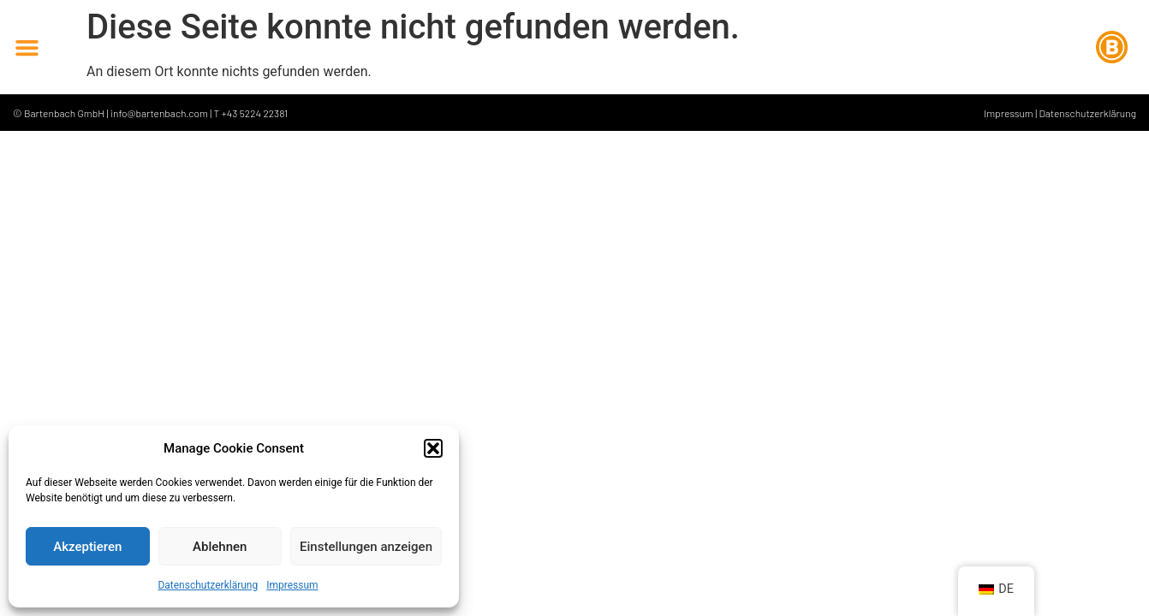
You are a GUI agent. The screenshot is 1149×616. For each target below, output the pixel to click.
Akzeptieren (87, 546)
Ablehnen (220, 546)
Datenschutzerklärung (208, 585)
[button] (433, 448)
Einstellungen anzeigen (366, 546)
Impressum (292, 585)
